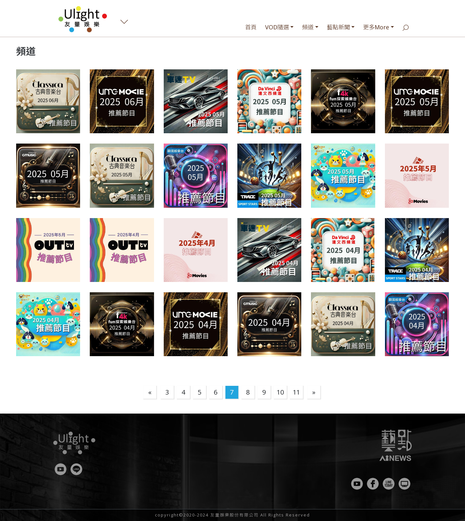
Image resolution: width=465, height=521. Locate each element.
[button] (48, 101)
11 (296, 392)
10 (280, 392)
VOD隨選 (277, 27)
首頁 (251, 27)
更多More (376, 27)
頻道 (308, 27)
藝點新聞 (338, 27)
